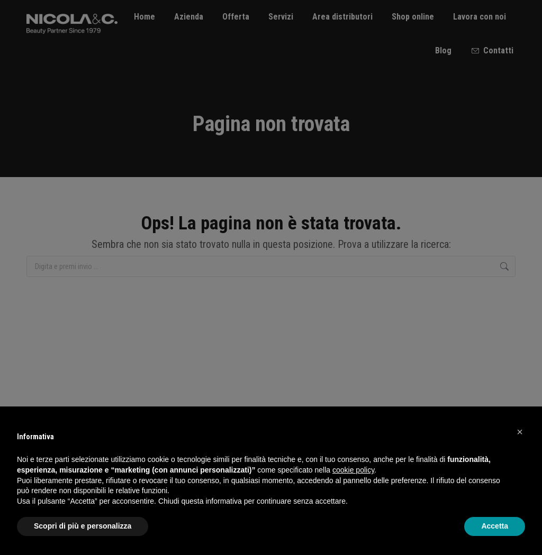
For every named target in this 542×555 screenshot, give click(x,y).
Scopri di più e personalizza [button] (82, 526)
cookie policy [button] (353, 470)
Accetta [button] (494, 526)
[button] (519, 431)
